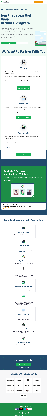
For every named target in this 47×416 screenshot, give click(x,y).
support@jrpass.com (32, 145)
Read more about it (22, 43)
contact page (8, 147)
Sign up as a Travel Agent (23, 154)
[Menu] (45, 2)
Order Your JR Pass (38, 2)
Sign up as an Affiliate (23, 88)
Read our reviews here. (23, 251)
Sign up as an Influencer (23, 117)
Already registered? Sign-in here (24, 367)
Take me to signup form (8, 43)
